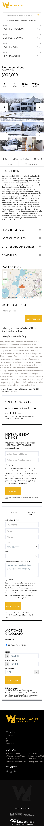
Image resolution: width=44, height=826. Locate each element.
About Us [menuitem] (10, 743)
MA (15, 389)
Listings (9, 389)
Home (2, 389)
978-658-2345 (14, 413)
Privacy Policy (22, 483)
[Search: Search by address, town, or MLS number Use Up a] (19, 15)
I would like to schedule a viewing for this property (22, 570)
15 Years (21, 645)
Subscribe (13, 491)
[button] (38, 15)
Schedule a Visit (30, 513)
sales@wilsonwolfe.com (16, 761)
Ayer (30, 389)
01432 (36, 389)
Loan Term (9, 639)
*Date (7, 542)
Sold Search (32, 20)
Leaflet (18, 298)
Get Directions (33, 319)
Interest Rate (10, 668)
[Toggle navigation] (39, 5)
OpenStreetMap (29, 298)
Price (7, 652)
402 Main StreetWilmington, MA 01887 (15, 754)
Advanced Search (14, 20)
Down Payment (11, 660)
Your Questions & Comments (17, 561)
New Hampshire (12, 55)
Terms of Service (28, 615)
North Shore (10, 46)
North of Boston (13, 28)
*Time (7, 552)
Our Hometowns (13, 37)
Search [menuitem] (9, 735)
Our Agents (19, 418)
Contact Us (9, 418)
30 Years (10, 645)
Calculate (13, 680)
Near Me (24, 20)
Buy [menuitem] (7, 738)
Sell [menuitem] (8, 741)
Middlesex (23, 389)
